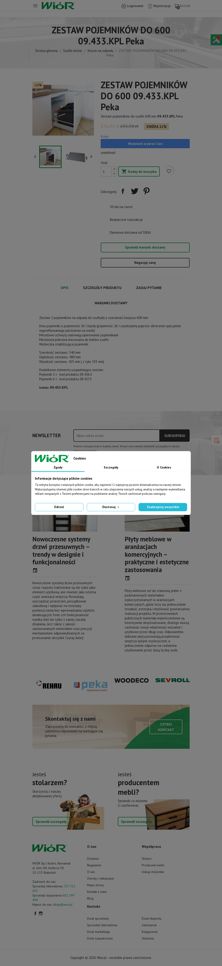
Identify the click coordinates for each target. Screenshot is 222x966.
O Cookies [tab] (164, 467)
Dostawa (93, 858)
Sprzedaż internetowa (102, 925)
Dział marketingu (98, 932)
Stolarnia (148, 938)
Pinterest (146, 191)
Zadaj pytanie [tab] (149, 287)
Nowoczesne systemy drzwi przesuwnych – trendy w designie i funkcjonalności (61, 550)
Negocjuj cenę (145, 262)
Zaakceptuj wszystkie (163, 507)
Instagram (40, 913)
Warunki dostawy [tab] (111, 303)
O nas (91, 872)
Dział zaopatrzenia (100, 938)
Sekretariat (149, 925)
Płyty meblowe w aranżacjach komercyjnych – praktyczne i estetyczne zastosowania (157, 554)
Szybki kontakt (166, 727)
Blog (90, 898)
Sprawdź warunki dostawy (145, 247)
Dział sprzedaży (98, 918)
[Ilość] (106, 171)
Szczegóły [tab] (111, 467)
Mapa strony (95, 885)
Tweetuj (134, 191)
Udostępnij (122, 191)
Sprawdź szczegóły (51, 821)
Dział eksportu (151, 918)
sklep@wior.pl (62, 904)
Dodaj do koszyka (139, 172)
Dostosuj (111, 507)
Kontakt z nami (97, 892)
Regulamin (94, 865)
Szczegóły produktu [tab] (102, 287)
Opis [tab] (64, 287)
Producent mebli (153, 865)
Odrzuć (59, 507)
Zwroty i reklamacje (100, 878)
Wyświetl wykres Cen (145, 143)
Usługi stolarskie (153, 872)
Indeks (44, 387)
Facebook (35, 913)
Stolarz (147, 858)
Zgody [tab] (58, 467)
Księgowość (150, 932)
